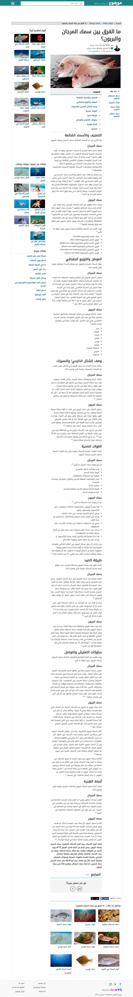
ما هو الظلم (41, 290)
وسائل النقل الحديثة (38, 278)
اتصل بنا (21, 983)
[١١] (64, 425)
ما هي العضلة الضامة (37, 265)
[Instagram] (110, 984)
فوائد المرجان (114, 102)
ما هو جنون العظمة (38, 260)
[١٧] (85, 696)
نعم (79, 889)
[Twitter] (115, 984)
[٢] (92, 169)
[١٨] (95, 754)
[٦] (51, 214)
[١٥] (93, 598)
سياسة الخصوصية (39, 987)
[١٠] (73, 303)
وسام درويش (91, 48)
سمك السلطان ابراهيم (114, 97)
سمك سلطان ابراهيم (114, 115)
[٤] (82, 194)
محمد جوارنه (94, 45)
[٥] (73, 207)
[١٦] (90, 642)
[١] (91, 156)
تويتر (97, 898)
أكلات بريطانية (40, 294)
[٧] (80, 224)
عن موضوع (42, 983)
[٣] (73, 180)
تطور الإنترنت (41, 299)
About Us (42, 991)
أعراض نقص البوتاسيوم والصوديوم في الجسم (30, 284)
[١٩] (96, 812)
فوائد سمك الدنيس (115, 108)
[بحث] (81, 3)
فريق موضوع (19, 991)
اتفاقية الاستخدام (18, 987)
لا (72, 889)
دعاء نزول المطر (39, 269)
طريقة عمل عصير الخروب (36, 256)
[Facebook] (120, 984)
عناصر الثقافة (40, 273)
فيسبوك (106, 898)
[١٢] (72, 439)
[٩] (95, 293)
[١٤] (73, 502)
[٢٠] (57, 839)
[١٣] (72, 464)
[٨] (97, 231)
